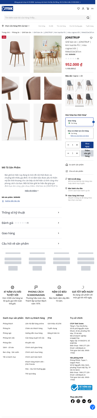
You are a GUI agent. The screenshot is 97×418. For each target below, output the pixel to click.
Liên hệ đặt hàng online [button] (34, 323)
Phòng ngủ (7, 333)
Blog (49, 338)
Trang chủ (6, 32)
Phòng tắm (7, 343)
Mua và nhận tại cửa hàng (78, 131)
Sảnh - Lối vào (8, 347)
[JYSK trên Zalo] (84, 401)
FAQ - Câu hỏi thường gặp (35, 369)
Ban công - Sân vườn (11, 352)
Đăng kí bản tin (54, 333)
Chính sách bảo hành (33, 357)
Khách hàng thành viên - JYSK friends (35, 363)
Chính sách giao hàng (33, 347)
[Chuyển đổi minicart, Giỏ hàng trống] (88, 8)
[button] (71, 58)
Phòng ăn (15, 32)
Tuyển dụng (52, 328)
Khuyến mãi (30, 343)
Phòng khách (8, 323)
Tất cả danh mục (9, 357)
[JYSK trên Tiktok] (89, 401)
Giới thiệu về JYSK (54, 323)
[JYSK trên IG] (78, 401)
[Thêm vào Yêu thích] (91, 38)
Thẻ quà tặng (30, 374)
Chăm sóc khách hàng (33, 328)
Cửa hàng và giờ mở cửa (34, 338)
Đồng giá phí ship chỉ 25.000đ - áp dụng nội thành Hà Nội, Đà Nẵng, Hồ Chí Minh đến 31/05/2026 (47, 2)
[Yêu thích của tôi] (78, 8)
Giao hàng (72, 121)
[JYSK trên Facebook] (73, 401)
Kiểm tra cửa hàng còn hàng (80, 136)
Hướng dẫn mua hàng (33, 333)
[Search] (88, 17)
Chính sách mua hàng (33, 352)
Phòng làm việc (9, 338)
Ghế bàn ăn (26, 32)
